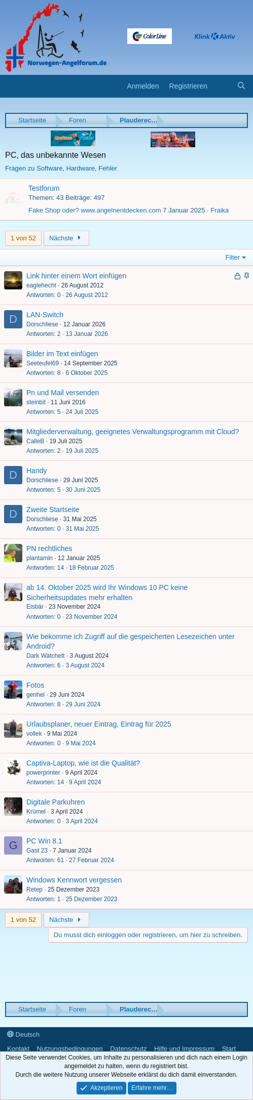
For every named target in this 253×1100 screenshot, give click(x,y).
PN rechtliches (49, 548)
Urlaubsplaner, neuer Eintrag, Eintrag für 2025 (98, 724)
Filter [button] (233, 257)
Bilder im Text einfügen (62, 354)
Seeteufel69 (42, 363)
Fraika (219, 210)
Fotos (35, 685)
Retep (34, 889)
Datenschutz (128, 1048)
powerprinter (43, 772)
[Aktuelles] (222, 86)
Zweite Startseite (52, 509)
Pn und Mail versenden (62, 393)
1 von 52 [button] (23, 238)
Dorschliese (42, 324)
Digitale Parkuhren (55, 802)
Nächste (66, 238)
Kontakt (18, 1048)
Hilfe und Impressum (184, 1048)
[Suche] (241, 86)
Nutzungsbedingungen (70, 1048)
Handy (36, 471)
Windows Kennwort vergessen (74, 880)
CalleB (35, 441)
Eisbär (35, 606)
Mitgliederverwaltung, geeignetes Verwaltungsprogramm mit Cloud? (132, 432)
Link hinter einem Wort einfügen (76, 276)
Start (229, 1048)
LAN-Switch (44, 315)
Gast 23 (37, 850)
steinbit (36, 402)
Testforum (43, 188)
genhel (35, 694)
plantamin (39, 558)
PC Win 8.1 (44, 841)
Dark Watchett (45, 655)
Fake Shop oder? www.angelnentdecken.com (94, 210)
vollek (34, 733)
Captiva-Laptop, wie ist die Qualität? (83, 763)
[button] (11, 86)
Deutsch (23, 1034)
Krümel (36, 811)
